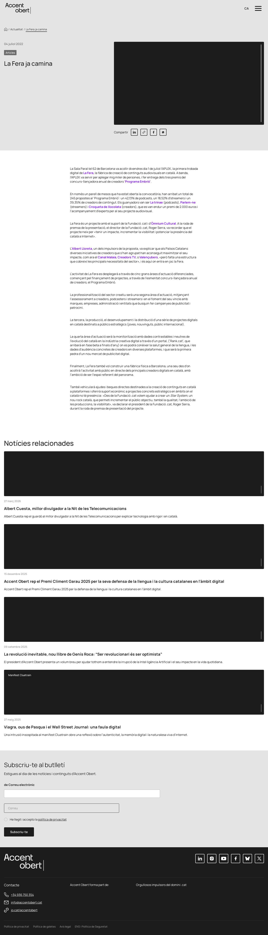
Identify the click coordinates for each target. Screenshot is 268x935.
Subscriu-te (19, 832)
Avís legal (65, 926)
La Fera (88, 173)
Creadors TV (127, 257)
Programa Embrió (137, 181)
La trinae (156, 202)
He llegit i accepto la (38, 820)
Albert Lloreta (82, 248)
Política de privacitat (16, 926)
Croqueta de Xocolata (105, 207)
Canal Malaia (107, 257)
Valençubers (148, 257)
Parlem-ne (188, 202)
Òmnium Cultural (163, 223)
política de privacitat (52, 819)
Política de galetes (44, 926)
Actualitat (16, 29)
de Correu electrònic (19, 785)
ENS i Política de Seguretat (91, 926)
